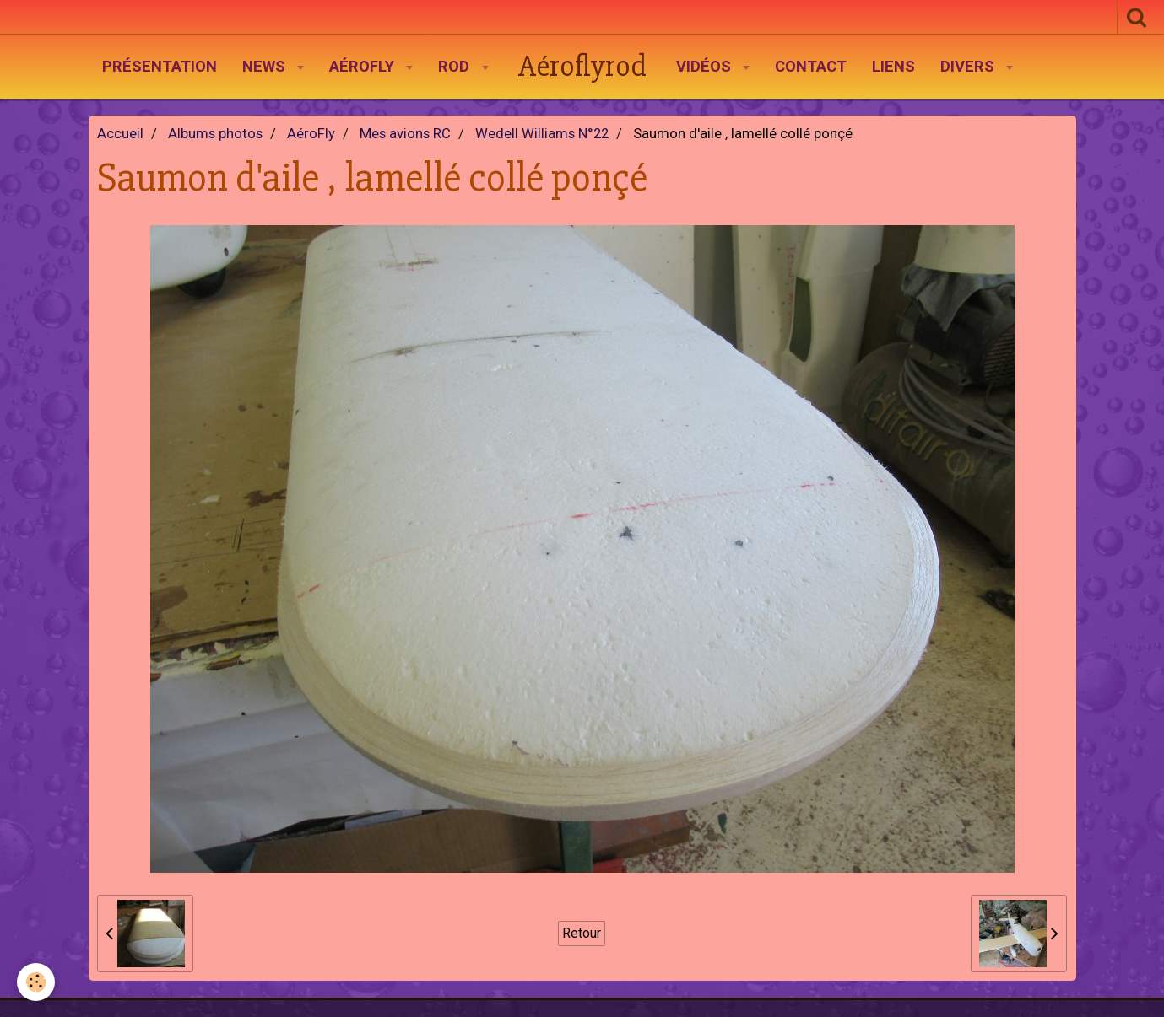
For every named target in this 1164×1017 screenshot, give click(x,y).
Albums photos (215, 134)
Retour (581, 933)
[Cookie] (36, 982)
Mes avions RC (405, 134)
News (266, 66)
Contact (811, 66)
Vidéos (705, 66)
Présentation (159, 66)
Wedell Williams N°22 (542, 134)
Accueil (120, 134)
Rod (456, 66)
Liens (893, 66)
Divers (969, 66)
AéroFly (363, 66)
